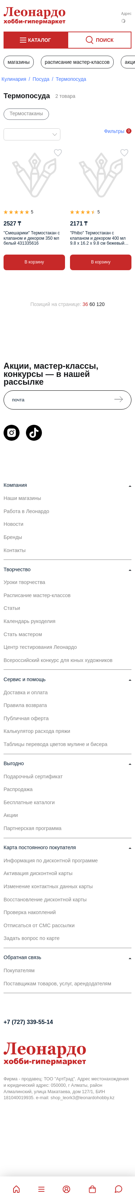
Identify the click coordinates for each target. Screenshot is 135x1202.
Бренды (13, 537)
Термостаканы (26, 113)
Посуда (41, 79)
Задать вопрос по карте (32, 938)
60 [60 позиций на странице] (92, 304)
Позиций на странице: (55, 304)
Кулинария (13, 79)
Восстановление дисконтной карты (45, 899)
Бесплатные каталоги (29, 802)
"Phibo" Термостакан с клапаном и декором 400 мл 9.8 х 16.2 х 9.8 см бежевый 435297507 (97, 238)
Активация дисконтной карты (38, 873)
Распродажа (18, 789)
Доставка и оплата (26, 692)
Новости (13, 524)
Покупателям (19, 970)
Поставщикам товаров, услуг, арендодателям (57, 983)
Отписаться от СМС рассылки (39, 925)
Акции (11, 815)
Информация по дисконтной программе (51, 860)
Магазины (18, 62)
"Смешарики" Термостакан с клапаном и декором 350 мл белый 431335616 (32, 238)
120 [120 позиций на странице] (100, 304)
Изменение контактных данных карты (48, 886)
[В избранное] (58, 153)
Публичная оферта (26, 718)
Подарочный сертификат (33, 776)
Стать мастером (23, 634)
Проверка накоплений (30, 912)
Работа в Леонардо (26, 511)
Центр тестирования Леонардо (40, 647)
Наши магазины (22, 498)
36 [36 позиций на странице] (85, 304)
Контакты (15, 550)
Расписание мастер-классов (77, 62)
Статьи (12, 608)
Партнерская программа (32, 828)
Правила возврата (25, 705)
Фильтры (114, 131)
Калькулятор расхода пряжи (37, 731)
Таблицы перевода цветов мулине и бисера (55, 744)
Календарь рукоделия (29, 621)
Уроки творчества (24, 582)
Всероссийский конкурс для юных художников (58, 660)
